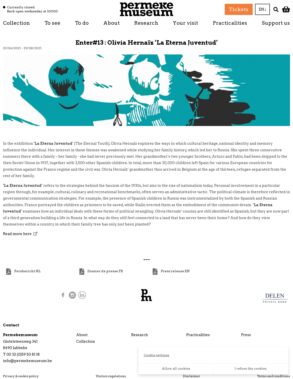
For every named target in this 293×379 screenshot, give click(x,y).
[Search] (275, 9)
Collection (16, 23)
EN (262, 9)
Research (146, 23)
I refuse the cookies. (251, 368)
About (111, 23)
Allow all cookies (176, 368)
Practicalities (230, 23)
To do (82, 23)
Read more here (20, 234)
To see (52, 23)
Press (246, 335)
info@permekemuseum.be (27, 361)
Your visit (185, 23)
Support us (276, 23)
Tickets (238, 9)
